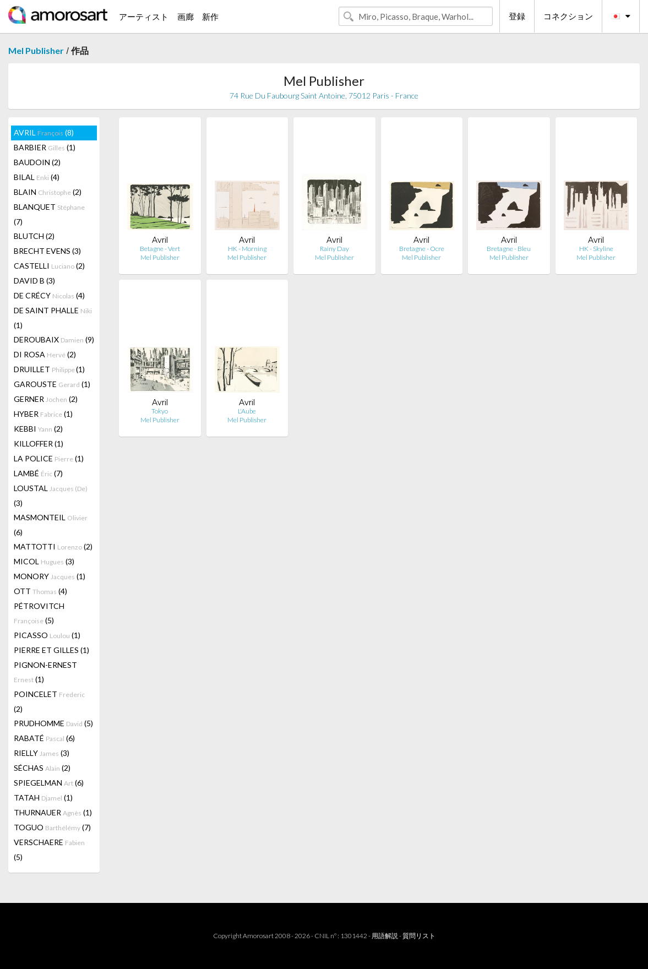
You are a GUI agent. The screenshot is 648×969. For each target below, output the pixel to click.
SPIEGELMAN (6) (49, 782)
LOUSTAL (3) (51, 495)
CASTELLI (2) (49, 265)
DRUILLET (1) (49, 369)
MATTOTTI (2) (53, 546)
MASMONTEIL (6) (51, 525)
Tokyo (159, 411)
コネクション (568, 16)
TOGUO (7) (52, 827)
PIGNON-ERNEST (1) (45, 672)
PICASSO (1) (47, 635)
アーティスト (143, 16)
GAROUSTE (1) (52, 384)
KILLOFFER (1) (38, 443)
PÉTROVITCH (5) (39, 613)
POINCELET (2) (49, 701)
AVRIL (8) (44, 132)
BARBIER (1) (44, 147)
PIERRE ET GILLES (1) (51, 650)
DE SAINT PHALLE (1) (53, 318)
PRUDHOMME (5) (53, 723)
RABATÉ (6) (44, 738)
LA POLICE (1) (49, 458)
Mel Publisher (36, 50)
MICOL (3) (44, 561)
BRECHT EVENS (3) (47, 250)
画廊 (185, 16)
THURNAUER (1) (53, 812)
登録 (517, 16)
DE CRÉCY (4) (49, 295)
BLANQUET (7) (49, 214)
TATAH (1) (43, 797)
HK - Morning (247, 248)
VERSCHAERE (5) (49, 849)
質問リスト (418, 936)
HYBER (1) (43, 413)
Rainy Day (334, 248)
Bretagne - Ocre (421, 248)
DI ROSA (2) (45, 354)
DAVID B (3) (34, 280)
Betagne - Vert (160, 248)
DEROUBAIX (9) (54, 339)
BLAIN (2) (47, 192)
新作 (210, 16)
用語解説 (385, 936)
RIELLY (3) (41, 753)
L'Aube (247, 411)
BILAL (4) (36, 177)
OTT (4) (40, 591)
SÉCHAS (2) (42, 767)
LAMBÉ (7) (38, 473)
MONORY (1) (49, 576)
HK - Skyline (596, 248)
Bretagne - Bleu (509, 248)
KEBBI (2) (38, 428)
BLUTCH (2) (34, 236)
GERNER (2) (46, 399)
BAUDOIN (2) (37, 162)
